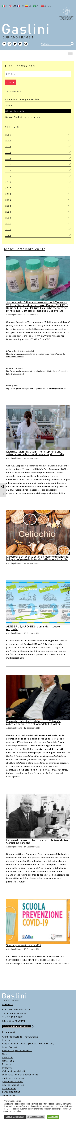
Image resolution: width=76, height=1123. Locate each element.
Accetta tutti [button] (53, 1117)
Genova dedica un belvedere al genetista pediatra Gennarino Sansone (37, 841)
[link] (36, 388)
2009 (8, 235)
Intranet (7, 1068)
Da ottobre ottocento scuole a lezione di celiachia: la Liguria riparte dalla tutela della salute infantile (37, 558)
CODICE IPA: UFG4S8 (17, 1026)
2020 (8, 170)
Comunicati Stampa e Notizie (22, 99)
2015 (8, 200)
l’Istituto (7, 1040)
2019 (8, 176)
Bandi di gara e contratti (17, 1050)
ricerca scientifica (13, 1085)
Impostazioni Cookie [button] (35, 1117)
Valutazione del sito (14, 1071)
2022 (8, 158)
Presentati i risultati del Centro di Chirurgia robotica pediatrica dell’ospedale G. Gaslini (33, 722)
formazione (9, 1088)
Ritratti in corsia (15, 111)
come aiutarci (10, 1095)
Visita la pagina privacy (15, 1117)
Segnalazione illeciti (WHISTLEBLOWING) (28, 1044)
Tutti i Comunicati (20, 66)
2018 (8, 182)
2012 (8, 218)
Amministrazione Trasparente (20, 1037)
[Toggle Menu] (70, 53)
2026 (8, 135)
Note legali (9, 1061)
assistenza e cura (13, 1078)
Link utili (7, 1057)
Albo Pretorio (10, 1047)
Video (8, 105)
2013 (8, 212)
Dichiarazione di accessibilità (20, 1075)
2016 (8, 194)
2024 (8, 146)
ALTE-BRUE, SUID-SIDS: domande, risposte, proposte (33, 628)
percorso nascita (12, 1081)
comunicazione (11, 1092)
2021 (8, 164)
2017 (8, 188)
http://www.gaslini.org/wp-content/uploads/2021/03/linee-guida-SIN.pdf (36, 388)
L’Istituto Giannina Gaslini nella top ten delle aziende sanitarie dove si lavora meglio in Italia (35, 453)
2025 (8, 140)
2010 (8, 229)
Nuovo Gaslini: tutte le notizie (23, 117)
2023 (8, 152)
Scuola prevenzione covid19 (23, 945)
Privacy (6, 1064)
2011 (8, 223)
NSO (5, 1054)
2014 (8, 206)
